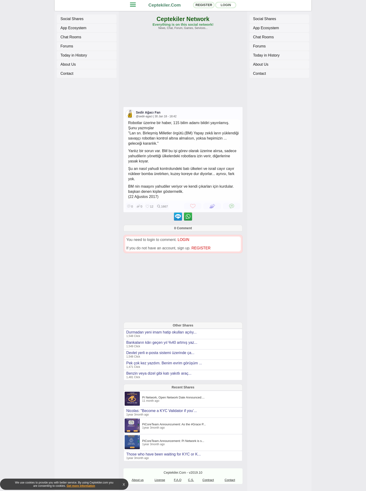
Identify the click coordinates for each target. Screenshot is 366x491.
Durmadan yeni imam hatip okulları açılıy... (161, 332)
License (160, 480)
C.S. (191, 480)
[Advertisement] (183, 70)
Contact (66, 73)
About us (138, 480)
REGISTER (204, 5)
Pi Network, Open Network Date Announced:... (173, 397)
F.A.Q (178, 480)
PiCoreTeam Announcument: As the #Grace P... (174, 424)
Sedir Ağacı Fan (148, 112)
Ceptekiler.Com (164, 5)
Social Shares (72, 19)
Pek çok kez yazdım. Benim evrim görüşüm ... (164, 363)
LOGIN (226, 5)
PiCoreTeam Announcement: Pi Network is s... (173, 441)
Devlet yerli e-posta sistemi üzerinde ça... (160, 353)
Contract (208, 480)
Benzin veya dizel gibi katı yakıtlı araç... (158, 373)
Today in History (73, 55)
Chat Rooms (70, 37)
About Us (68, 64)
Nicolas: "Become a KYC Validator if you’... (161, 411)
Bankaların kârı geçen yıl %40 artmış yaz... (161, 342)
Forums (66, 46)
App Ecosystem (73, 28)
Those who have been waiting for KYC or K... (163, 454)
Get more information (81, 485)
